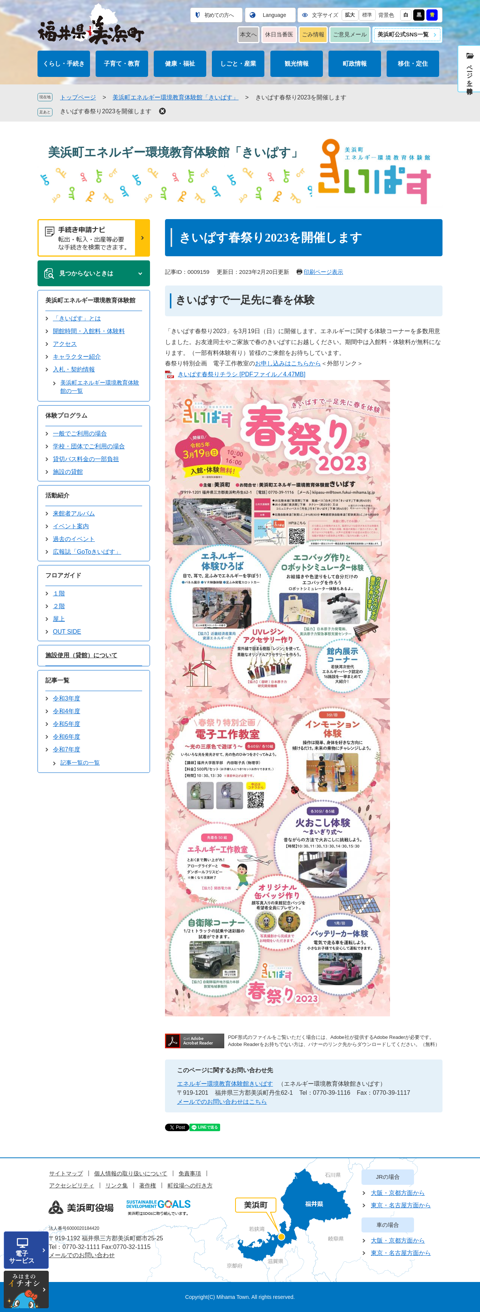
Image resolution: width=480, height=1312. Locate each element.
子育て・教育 (122, 63)
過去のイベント (74, 539)
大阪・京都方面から (398, 1193)
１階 (59, 593)
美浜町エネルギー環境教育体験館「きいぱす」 (175, 97)
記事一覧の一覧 (80, 762)
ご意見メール (350, 34)
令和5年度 (66, 724)
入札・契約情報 (74, 369)
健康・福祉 (180, 63)
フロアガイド (63, 575)
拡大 (350, 15)
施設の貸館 (68, 472)
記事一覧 (57, 680)
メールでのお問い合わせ (82, 1255)
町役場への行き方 (190, 1185)
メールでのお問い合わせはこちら (222, 1102)
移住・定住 (413, 63)
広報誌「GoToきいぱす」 (87, 552)
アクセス (65, 344)
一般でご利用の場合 (80, 433)
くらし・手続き (64, 63)
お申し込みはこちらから (288, 363)
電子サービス (21, 1257)
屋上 (59, 619)
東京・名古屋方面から (401, 1205)
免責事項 (189, 1173)
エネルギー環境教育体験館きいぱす (225, 1084)
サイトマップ (66, 1173)
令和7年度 (66, 749)
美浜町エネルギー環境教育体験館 (90, 300)
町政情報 (355, 63)
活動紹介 (57, 495)
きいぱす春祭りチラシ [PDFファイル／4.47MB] (241, 374)
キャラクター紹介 (77, 356)
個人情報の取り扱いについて (130, 1173)
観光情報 (297, 63)
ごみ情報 (313, 34)
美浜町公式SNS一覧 (403, 34)
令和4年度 (66, 711)
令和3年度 (66, 698)
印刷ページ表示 (323, 272)
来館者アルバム (74, 513)
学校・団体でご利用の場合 (89, 446)
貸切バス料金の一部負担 (86, 459)
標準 (367, 15)
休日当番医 (279, 34)
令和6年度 (66, 736)
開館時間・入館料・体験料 (89, 331)
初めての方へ (219, 15)
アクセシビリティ (71, 1185)
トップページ (78, 97)
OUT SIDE (67, 631)
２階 (59, 606)
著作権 (147, 1185)
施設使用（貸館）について (81, 655)
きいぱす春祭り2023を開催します (106, 111)
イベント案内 (71, 526)
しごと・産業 (238, 63)
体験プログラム (66, 415)
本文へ (248, 34)
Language (274, 15)
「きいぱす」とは (77, 318)
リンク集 (116, 1185)
